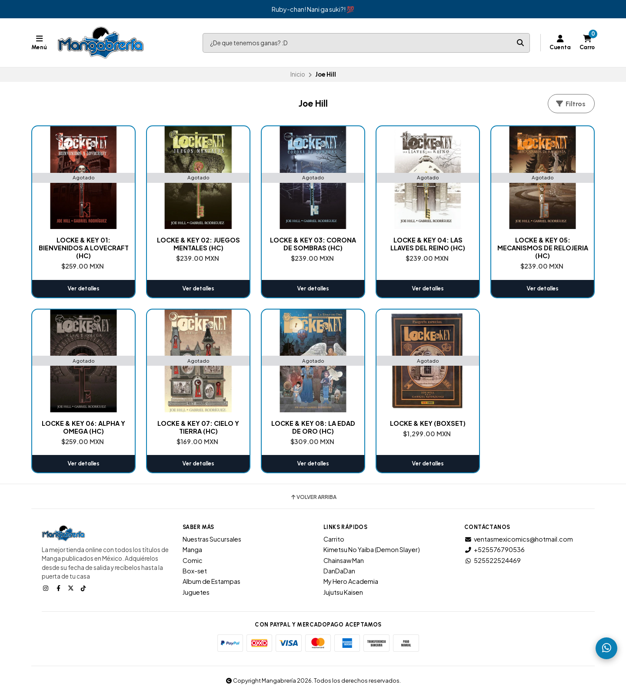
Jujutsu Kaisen (343, 592)
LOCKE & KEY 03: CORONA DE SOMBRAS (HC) (313, 244)
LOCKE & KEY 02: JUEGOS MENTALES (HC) (198, 244)
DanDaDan (339, 571)
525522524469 (492, 560)
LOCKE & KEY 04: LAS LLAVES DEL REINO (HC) (427, 244)
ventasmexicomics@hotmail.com (518, 539)
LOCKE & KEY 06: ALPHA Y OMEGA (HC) (83, 427)
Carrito (333, 539)
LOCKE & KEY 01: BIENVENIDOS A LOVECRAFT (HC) (84, 247)
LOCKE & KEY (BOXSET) (428, 423)
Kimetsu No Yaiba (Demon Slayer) (371, 549)
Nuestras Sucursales (212, 539)
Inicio (297, 74)
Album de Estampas (211, 581)
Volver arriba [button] (313, 497)
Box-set (195, 571)
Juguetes (196, 592)
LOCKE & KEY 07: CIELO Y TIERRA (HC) (198, 427)
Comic (193, 560)
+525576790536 (494, 549)
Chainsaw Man (343, 560)
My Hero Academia (350, 581)
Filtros (570, 104)
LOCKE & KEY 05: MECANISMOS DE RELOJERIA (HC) (542, 247)
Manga (192, 549)
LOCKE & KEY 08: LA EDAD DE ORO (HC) (313, 427)
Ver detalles (83, 288)
